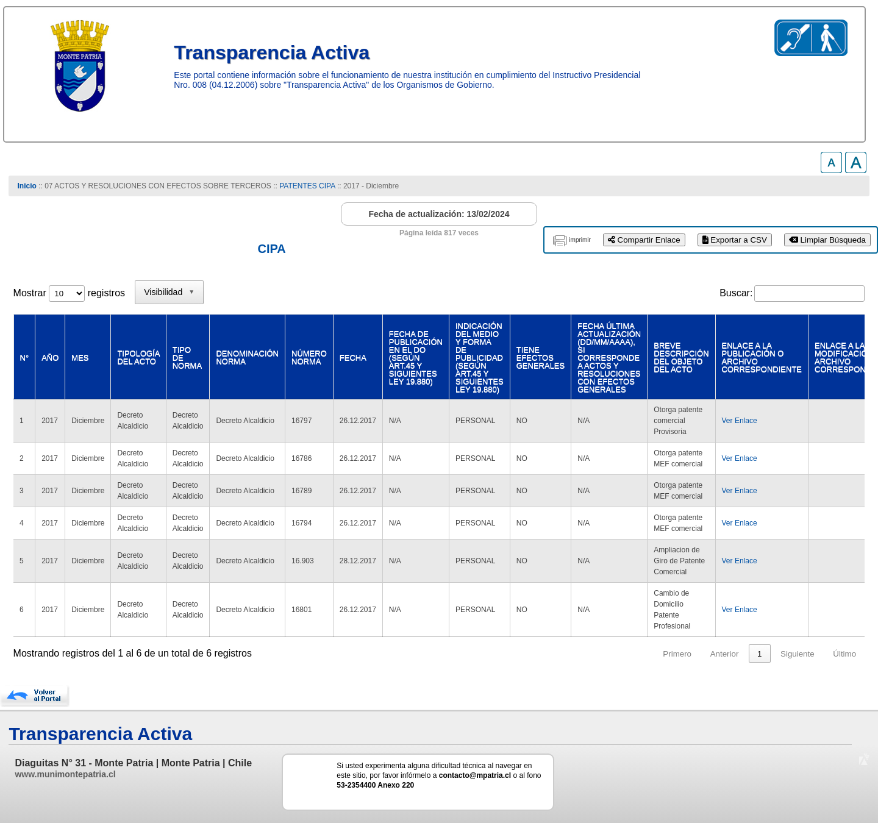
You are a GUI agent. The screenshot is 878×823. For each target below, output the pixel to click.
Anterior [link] (724, 653)
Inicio (27, 186)
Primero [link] (677, 653)
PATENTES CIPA (307, 186)
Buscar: (735, 293)
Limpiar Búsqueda (827, 239)
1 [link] (759, 653)
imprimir (580, 240)
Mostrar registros (69, 293)
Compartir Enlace (644, 239)
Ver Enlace (739, 420)
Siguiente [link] (797, 653)
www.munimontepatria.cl (65, 774)
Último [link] (844, 653)
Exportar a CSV (734, 239)
